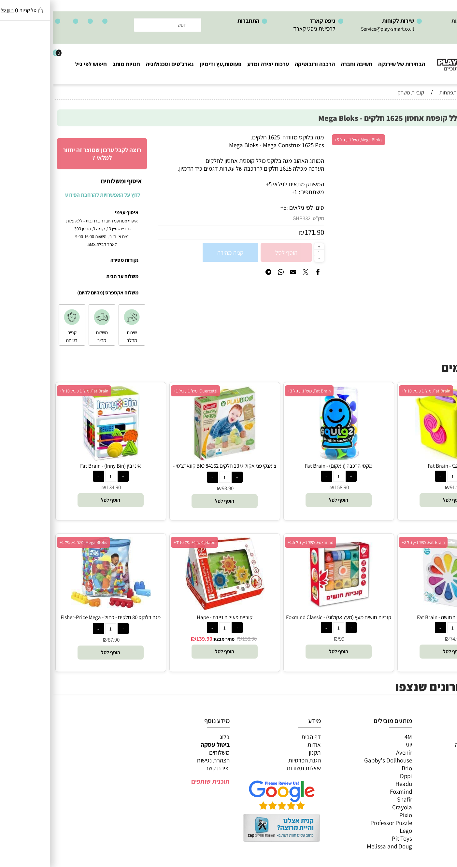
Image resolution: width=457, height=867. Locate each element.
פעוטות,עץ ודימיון (167, 64)
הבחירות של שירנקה (348, 64)
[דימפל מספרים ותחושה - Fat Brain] (399, 610)
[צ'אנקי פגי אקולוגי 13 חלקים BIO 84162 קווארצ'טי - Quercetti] (171, 458)
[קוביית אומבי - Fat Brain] (399, 458)
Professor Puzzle (338, 823)
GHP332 (248, 218)
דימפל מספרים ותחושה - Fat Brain (399, 617)
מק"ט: (264, 218)
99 (288, 638)
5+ (230, 207)
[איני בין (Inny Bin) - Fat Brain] (57, 458)
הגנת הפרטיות (251, 760)
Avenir (351, 752)
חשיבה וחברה (303, 64)
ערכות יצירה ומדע (215, 64)
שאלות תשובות (251, 768)
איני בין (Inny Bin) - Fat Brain (57, 465)
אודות (261, 744)
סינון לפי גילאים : (252, 207)
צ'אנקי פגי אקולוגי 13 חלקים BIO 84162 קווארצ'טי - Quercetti (171, 469)
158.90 (288, 487)
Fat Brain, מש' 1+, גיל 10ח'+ (373, 391)
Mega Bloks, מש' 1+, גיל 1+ (30, 542)
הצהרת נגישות (160, 760)
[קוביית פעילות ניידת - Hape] (171, 608)
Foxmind (348, 791)
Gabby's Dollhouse (335, 760)
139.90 (151, 638)
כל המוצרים (436, 737)
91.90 (402, 487)
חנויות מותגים (434, 784)
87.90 (60, 639)
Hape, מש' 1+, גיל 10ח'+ (141, 542)
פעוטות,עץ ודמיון (431, 768)
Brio (354, 768)
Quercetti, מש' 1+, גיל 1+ (142, 391)
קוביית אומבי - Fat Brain (400, 465)
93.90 (174, 488)
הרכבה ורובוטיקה (262, 64)
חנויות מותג (73, 64)
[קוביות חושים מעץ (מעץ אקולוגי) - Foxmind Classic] (285, 610)
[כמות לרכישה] (266, 252)
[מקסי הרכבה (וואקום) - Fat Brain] (285, 458)
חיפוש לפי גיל (38, 64)
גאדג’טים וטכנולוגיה (427, 776)
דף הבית (258, 737)
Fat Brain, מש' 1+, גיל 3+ (256, 391)
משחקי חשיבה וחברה (426, 744)
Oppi (353, 776)
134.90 (60, 487)
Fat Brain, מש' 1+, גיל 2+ (370, 542)
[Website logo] (417, 59)
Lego (353, 830)
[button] (399, 500)
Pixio (352, 815)
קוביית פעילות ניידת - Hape (171, 617)
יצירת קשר (164, 768)
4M (355, 737)
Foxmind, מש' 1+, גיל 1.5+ (257, 542)
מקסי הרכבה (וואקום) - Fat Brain (285, 465)
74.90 (402, 638)
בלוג (172, 737)
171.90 (261, 232)
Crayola (349, 807)
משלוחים (166, 752)
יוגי (356, 744)
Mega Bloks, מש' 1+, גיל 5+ (305, 140)
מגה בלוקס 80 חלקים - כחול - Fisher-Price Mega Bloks (57, 621)
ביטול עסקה (162, 744)
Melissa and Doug (336, 846)
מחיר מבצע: (170, 639)
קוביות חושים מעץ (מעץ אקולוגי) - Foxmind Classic (285, 617)
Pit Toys (349, 838)
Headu (350, 784)
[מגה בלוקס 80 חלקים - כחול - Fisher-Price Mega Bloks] (57, 605)
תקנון (262, 752)
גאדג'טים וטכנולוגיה (117, 64)
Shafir (351, 799)
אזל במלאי (439, 136)
